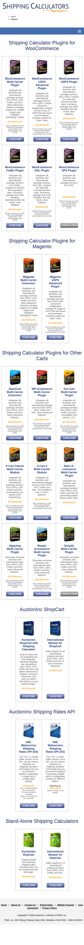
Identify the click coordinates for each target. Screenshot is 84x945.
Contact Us (30, 905)
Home (4, 905)
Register (14, 19)
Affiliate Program (65, 905)
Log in (13, 16)
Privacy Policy (49, 908)
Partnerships (46, 905)
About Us (16, 905)
